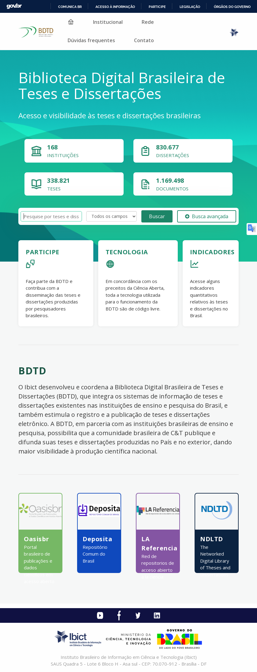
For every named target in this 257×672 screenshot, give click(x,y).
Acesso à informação (115, 7)
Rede (148, 22)
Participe (157, 7)
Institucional (108, 22)
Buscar (157, 216)
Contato (144, 40)
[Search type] (111, 216)
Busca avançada (206, 216)
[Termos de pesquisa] (51, 216)
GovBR (14, 6)
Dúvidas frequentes (91, 40)
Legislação (190, 7)
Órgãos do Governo (232, 7)
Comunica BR (70, 7)
